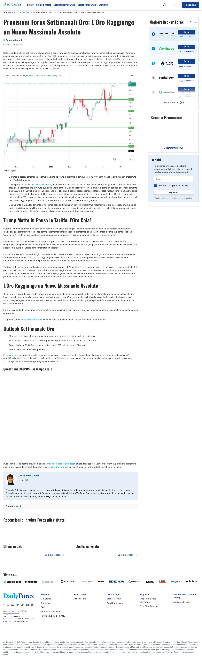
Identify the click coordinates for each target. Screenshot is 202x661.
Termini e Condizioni (51, 611)
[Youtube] (27, 605)
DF (4, 13)
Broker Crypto (114, 598)
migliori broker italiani (59, 467)
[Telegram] (17, 605)
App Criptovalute (115, 603)
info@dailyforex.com (11, 614)
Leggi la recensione (186, 37)
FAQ (43, 607)
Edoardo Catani (31, 475)
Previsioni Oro (26, 12)
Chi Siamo (46, 598)
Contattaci (46, 603)
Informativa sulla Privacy (53, 615)
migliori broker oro (31, 319)
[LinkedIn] (12, 605)
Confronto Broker (181, 602)
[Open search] (164, 5)
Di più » (193, 22)
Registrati (173, 192)
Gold (18, 506)
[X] (8, 605)
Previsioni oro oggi (12, 355)
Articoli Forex (80, 598)
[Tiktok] (22, 605)
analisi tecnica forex (41, 184)
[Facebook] (4, 605)
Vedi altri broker (171, 102)
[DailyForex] (18, 596)
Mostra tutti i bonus (173, 147)
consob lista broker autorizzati (60, 463)
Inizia (187, 32)
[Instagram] (32, 605)
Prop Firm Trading (149, 606)
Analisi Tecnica (13, 12)
